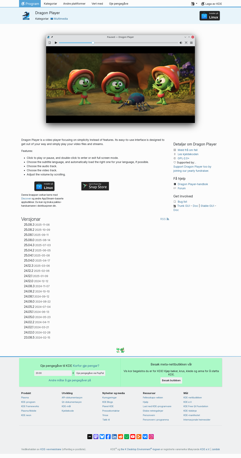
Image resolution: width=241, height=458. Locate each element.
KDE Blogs (107, 402)
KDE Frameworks (30, 406)
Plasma (25, 397)
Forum (182, 188)
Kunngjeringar (109, 397)
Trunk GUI (183, 205)
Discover (26, 198)
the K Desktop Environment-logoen (140, 449)
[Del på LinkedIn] (114, 434)
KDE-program (28, 402)
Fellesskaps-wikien (153, 397)
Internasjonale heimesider (197, 419)
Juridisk (216, 449)
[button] (194, 3)
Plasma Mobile (28, 410)
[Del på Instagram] (151, 434)
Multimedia (59, 18)
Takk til (106, 419)
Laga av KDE (213, 3)
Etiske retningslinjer (153, 410)
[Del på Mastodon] (95, 434)
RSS (164, 219)
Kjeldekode (68, 410)
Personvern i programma (156, 419)
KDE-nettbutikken (193, 397)
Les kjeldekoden (188, 154)
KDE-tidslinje (190, 410)
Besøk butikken (171, 380)
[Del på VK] (145, 434)
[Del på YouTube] (132, 434)
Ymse (105, 415)
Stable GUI (207, 205)
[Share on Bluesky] (102, 434)
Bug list (182, 201)
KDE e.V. (188, 402)
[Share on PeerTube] (138, 434)
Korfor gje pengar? (86, 366)
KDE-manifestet (192, 415)
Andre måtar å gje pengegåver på (70, 380)
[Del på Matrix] (89, 434)
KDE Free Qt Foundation (196, 406)
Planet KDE (108, 406)
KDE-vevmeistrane (50, 449)
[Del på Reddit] (120, 434)
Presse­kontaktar (111, 410)
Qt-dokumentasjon (72, 402)
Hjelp (145, 402)
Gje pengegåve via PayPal (90, 373)
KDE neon (26, 415)
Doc (195, 205)
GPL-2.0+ (184, 158)
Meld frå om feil (188, 150)
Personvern (149, 415)
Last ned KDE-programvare (157, 406)
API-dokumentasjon (72, 397)
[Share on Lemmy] (126, 434)
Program (29, 4)
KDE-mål (66, 406)
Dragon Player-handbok (193, 184)
